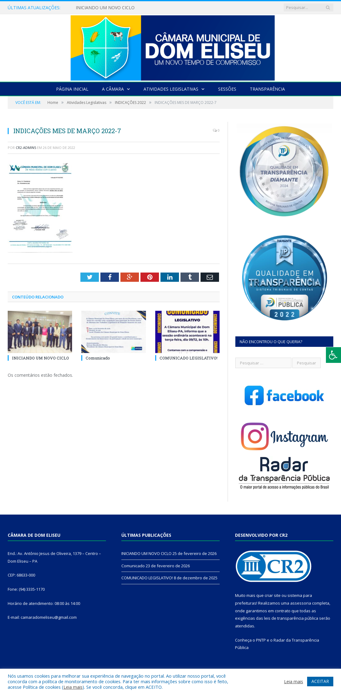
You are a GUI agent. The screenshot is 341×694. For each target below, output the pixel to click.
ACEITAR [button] (320, 681)
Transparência (267, 89)
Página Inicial (72, 89)
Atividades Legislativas (171, 89)
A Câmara (113, 89)
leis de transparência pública (291, 618)
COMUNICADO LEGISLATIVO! (188, 358)
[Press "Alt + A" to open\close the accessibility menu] (333, 355)
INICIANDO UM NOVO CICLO (105, 7)
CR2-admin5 (26, 147)
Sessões (227, 89)
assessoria (300, 603)
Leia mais (73, 687)
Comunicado (98, 358)
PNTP (261, 640)
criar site (273, 595)
